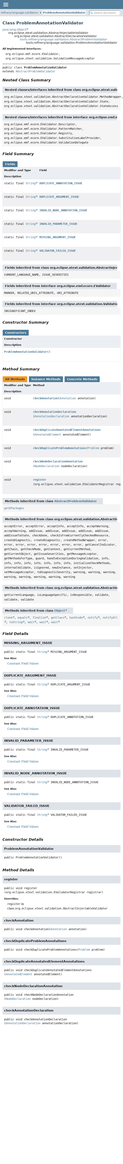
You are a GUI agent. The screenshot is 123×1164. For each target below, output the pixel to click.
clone (8, 617)
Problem (93, 448)
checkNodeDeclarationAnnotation (58, 461)
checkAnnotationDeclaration (54, 411)
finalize (39, 617)
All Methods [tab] (15, 379)
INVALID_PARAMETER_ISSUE (58, 223)
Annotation (67, 398)
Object (59, 610)
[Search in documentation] (104, 12)
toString (15, 622)
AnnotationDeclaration (52, 416)
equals (22, 617)
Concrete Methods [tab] (82, 379)
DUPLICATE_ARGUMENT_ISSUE (59, 196)
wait (31, 622)
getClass (57, 617)
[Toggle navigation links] (5, 4)
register (39, 479)
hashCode (76, 617)
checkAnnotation (45, 398)
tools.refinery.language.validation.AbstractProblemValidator (63, 39)
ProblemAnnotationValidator (64, 12)
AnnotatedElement (48, 434)
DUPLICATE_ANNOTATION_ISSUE (60, 183)
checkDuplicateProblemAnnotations (59, 448)
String (30, 183)
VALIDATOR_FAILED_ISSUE (57, 250)
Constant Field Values (23, 663)
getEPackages (14, 508)
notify (93, 617)
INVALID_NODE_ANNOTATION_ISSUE (63, 210)
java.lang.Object (14, 29)
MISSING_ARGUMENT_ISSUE (57, 237)
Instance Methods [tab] (45, 379)
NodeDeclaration (47, 466)
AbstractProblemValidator (35, 71)
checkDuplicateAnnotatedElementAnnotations (67, 429)
